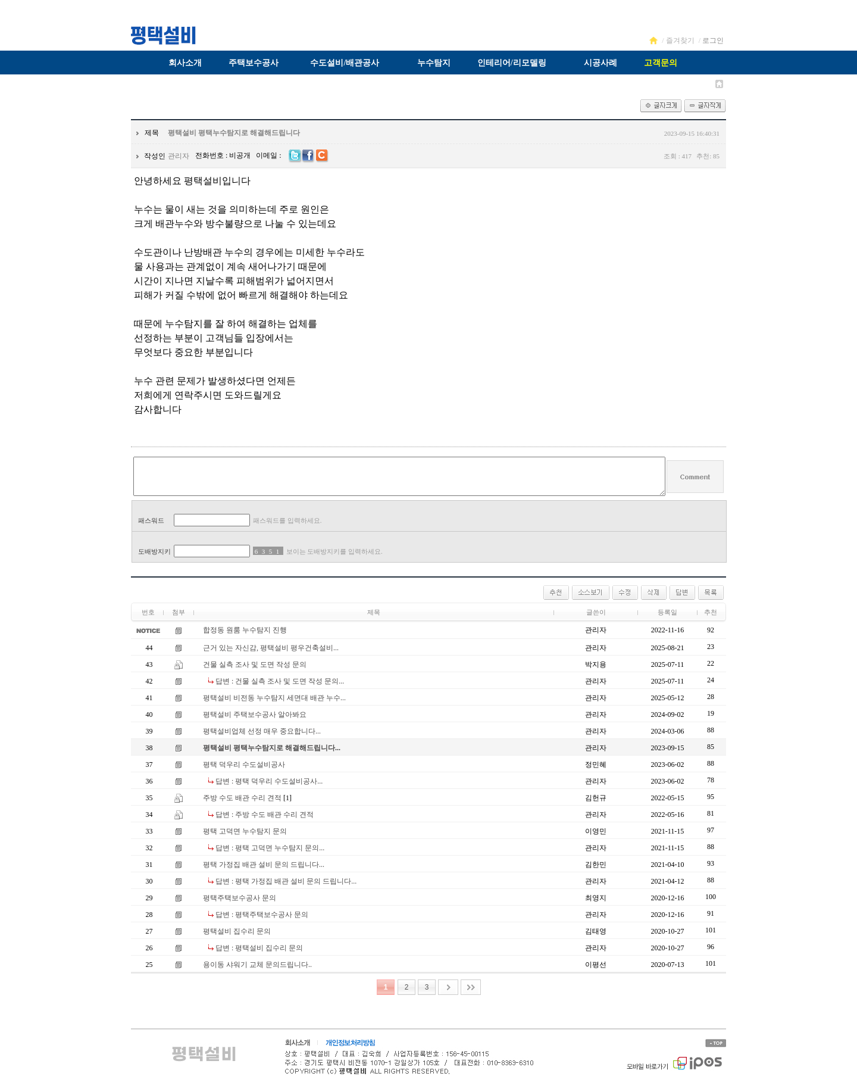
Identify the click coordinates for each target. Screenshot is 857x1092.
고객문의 (660, 62)
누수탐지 (434, 62)
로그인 (713, 40)
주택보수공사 (254, 62)
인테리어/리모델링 (511, 62)
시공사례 (600, 62)
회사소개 (185, 62)
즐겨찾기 (680, 40)
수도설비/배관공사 (344, 62)
